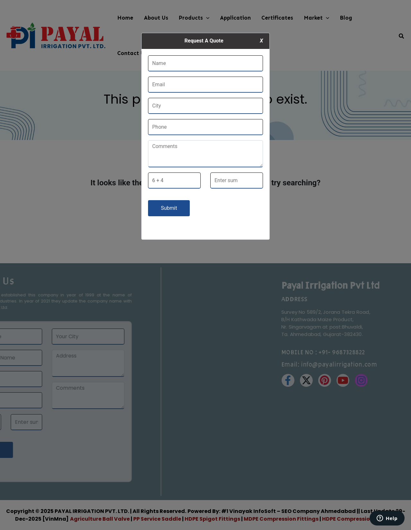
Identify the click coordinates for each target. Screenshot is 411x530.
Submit (169, 208)
